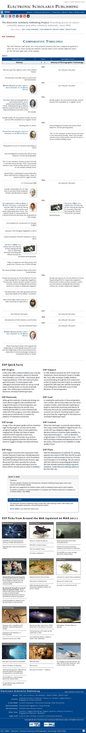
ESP (23, 29)
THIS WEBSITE (46, 29)
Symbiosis (61, 559)
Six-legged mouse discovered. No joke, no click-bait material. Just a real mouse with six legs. (68, 663)
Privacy (34, 716)
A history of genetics (37, 553)
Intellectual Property (54, 716)
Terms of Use (24, 716)
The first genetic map (37, 549)
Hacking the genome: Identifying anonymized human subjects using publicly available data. (14, 671)
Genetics (22, 711)
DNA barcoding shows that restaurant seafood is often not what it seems (40, 587)
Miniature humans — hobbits (40, 669)
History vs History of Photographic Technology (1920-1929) (43, 731)
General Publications (27, 708)
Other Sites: (13, 712)
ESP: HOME (5, 731)
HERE (28, 491)
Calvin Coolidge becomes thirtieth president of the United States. (15, 132)
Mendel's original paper (38, 545)
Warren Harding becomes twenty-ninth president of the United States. (15, 87)
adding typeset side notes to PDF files (62, 454)
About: (15, 695)
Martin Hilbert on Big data (12, 665)
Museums (41, 713)
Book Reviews (44, 706)
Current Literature (26, 703)
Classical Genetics (42, 12)
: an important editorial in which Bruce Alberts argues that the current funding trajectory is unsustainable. (14, 580)
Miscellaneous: (12, 708)
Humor (40, 708)
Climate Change (63, 608)
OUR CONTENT (32, 29)
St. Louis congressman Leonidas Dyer (17, 103)
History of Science (64, 711)
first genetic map (68, 437)
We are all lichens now (64, 581)
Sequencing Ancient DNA (11, 638)
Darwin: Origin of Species (38, 541)
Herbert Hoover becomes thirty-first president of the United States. (16, 334)
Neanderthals (34, 661)
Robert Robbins (23, 373)
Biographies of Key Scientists (30, 700)
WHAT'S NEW (58, 29)
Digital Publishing (35, 711)
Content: (14, 699)
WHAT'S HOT (71, 29)
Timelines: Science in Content (46, 698)
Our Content (29, 695)
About (29, 12)
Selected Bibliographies (28, 706)
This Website (41, 695)
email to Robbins (33, 467)
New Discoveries (58, 703)
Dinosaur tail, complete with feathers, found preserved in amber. (13, 627)
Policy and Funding (43, 703)
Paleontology (8, 608)
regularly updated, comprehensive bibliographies (61, 465)
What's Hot (79, 12)
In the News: (13, 703)
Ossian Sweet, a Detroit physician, (15, 204)
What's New (67, 12)
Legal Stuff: (13, 716)
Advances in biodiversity (38, 581)
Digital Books (65, 698)
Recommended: (12, 706)
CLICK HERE (14, 509)
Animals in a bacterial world (67, 585)
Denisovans (33, 665)
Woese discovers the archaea (39, 577)
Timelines (56, 12)
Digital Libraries (49, 711)
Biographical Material (28, 713)
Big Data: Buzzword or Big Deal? (14, 661)
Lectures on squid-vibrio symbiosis (69, 577)
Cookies (41, 716)
